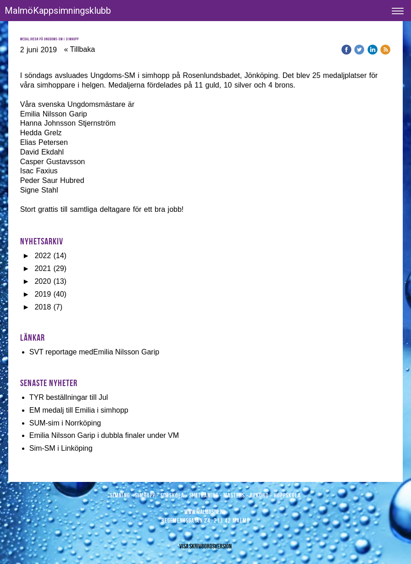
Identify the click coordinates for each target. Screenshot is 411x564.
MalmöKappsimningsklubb (58, 10)
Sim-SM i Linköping (61, 448)
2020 (42, 281)
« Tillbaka (79, 49)
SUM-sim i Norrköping (65, 423)
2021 (42, 268)
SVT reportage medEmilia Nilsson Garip (94, 352)
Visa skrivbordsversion (205, 546)
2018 (42, 307)
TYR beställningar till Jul (68, 397)
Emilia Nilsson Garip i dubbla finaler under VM (104, 435)
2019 (42, 294)
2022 (42, 256)
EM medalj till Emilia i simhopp (78, 410)
